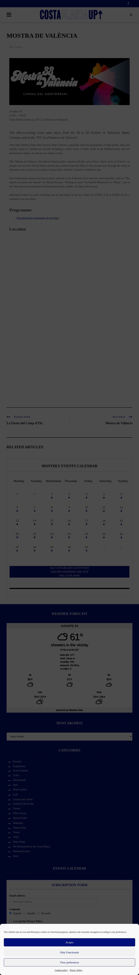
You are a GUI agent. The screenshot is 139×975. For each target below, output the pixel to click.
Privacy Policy (76, 970)
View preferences (69, 962)
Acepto (69, 942)
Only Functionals (69, 952)
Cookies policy (61, 970)
